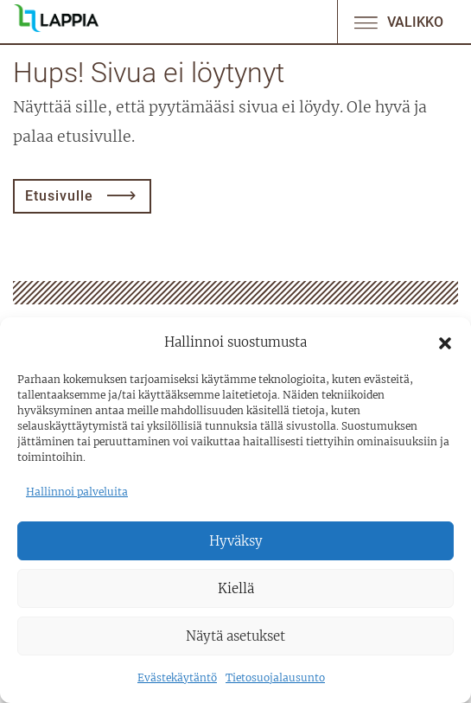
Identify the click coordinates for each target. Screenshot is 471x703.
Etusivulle (59, 196)
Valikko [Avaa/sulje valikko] (397, 22)
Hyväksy (236, 541)
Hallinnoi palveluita (77, 491)
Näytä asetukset (235, 636)
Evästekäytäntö (177, 677)
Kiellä (236, 588)
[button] (445, 342)
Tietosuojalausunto (275, 677)
